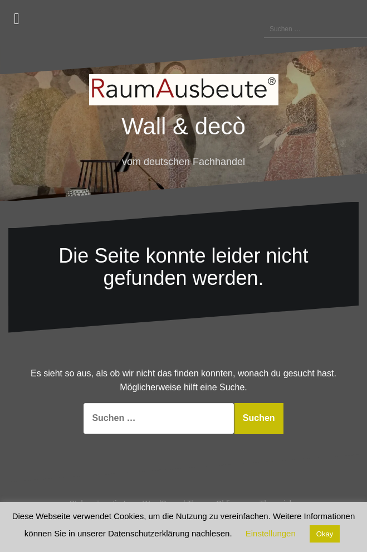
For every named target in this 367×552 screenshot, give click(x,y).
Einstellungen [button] (271, 533)
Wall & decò (183, 126)
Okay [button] (324, 534)
